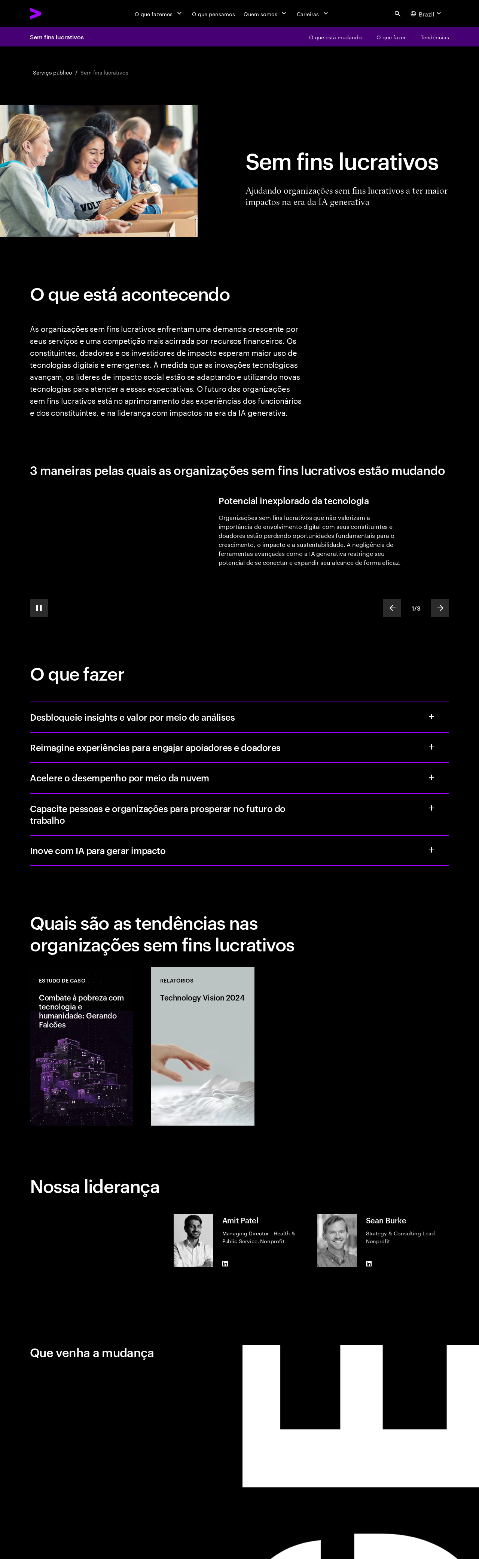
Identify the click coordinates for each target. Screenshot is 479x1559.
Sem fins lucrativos (56, 37)
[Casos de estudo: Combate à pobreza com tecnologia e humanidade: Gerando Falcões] (81, 1046)
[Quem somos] (265, 13)
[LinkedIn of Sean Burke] (369, 1264)
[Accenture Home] (53, 13)
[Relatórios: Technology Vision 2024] (202, 1046)
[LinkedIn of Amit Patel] (225, 1264)
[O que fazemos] (159, 13)
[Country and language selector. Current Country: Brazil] (426, 13)
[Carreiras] (313, 13)
